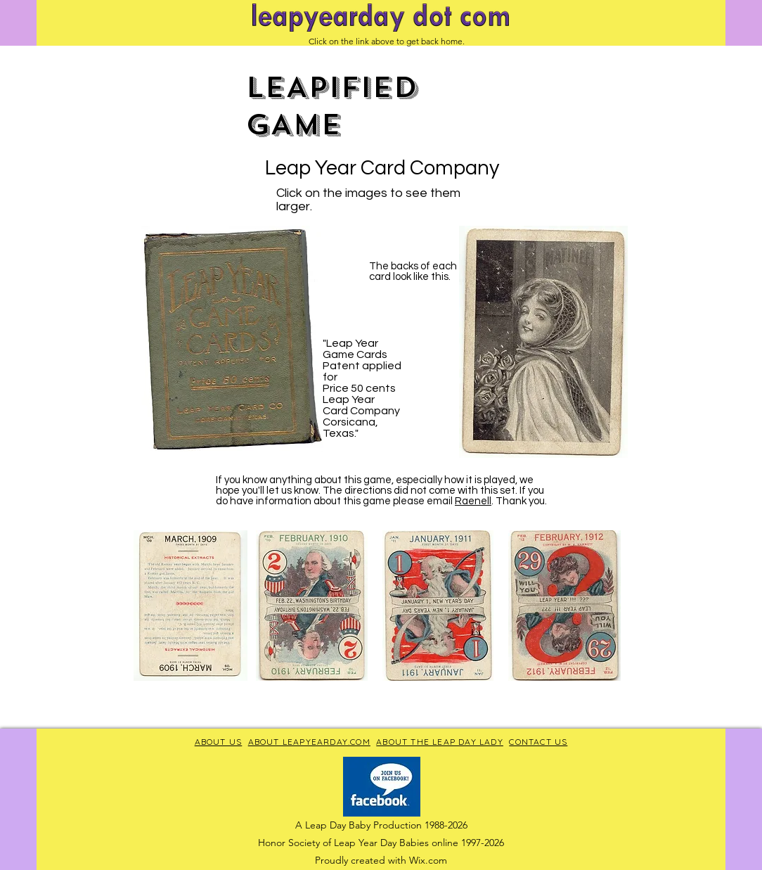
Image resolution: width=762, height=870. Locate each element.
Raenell (473, 501)
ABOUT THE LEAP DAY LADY (439, 741)
